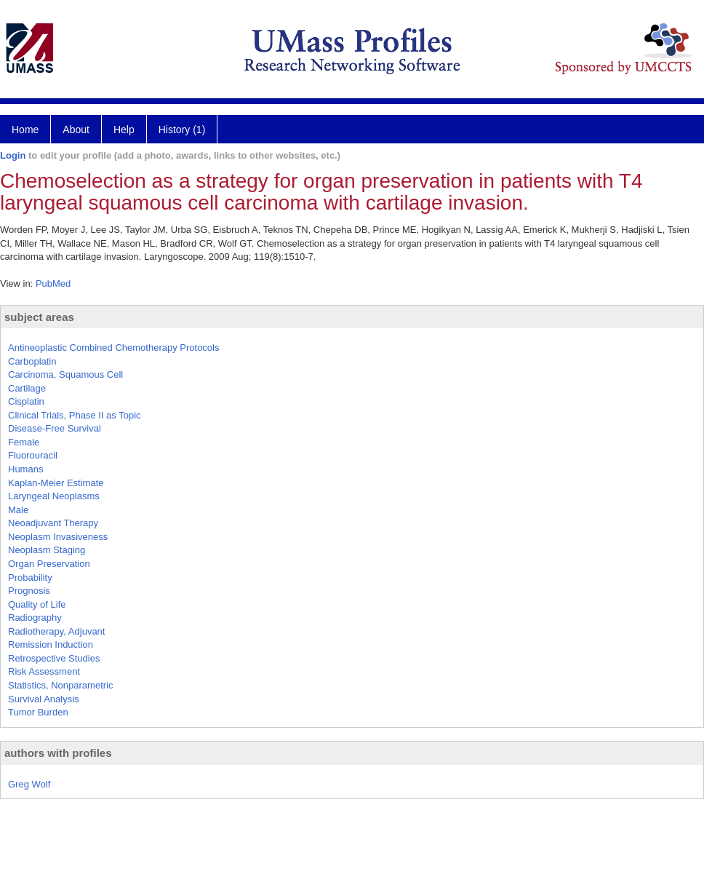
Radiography (35, 617)
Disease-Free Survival (54, 428)
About (76, 129)
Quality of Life (37, 604)
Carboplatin (32, 361)
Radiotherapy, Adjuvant (56, 631)
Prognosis (29, 590)
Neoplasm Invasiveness (58, 536)
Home (25, 129)
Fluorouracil (32, 455)
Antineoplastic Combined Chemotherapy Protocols (114, 347)
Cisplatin (26, 401)
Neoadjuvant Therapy (53, 522)
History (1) (182, 129)
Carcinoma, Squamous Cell (65, 374)
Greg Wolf (29, 784)
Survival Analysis (43, 699)
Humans (25, 469)
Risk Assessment (44, 671)
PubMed (53, 283)
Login (12, 155)
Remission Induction (50, 644)
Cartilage (27, 388)
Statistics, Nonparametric (60, 685)
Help (124, 129)
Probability (30, 577)
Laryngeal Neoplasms (54, 496)
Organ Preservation (49, 563)
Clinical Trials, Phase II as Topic (74, 415)
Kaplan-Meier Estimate (56, 482)
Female (23, 442)
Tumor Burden (38, 712)
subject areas (39, 317)
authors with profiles (58, 753)
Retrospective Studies (54, 658)
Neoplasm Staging (46, 549)
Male (18, 509)
